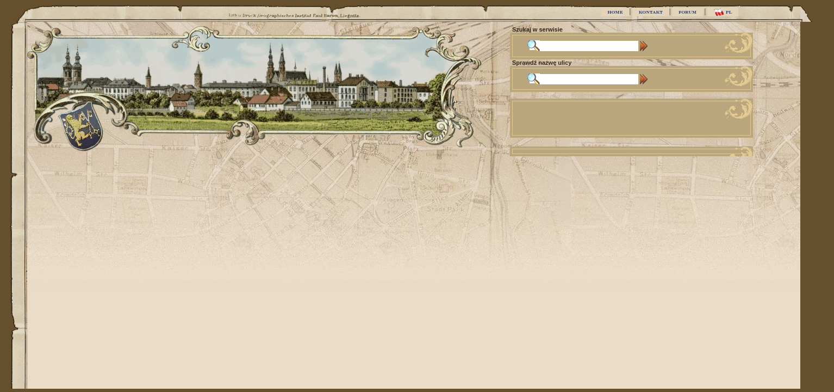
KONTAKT (651, 12)
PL (723, 12)
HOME (615, 12)
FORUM (687, 12)
